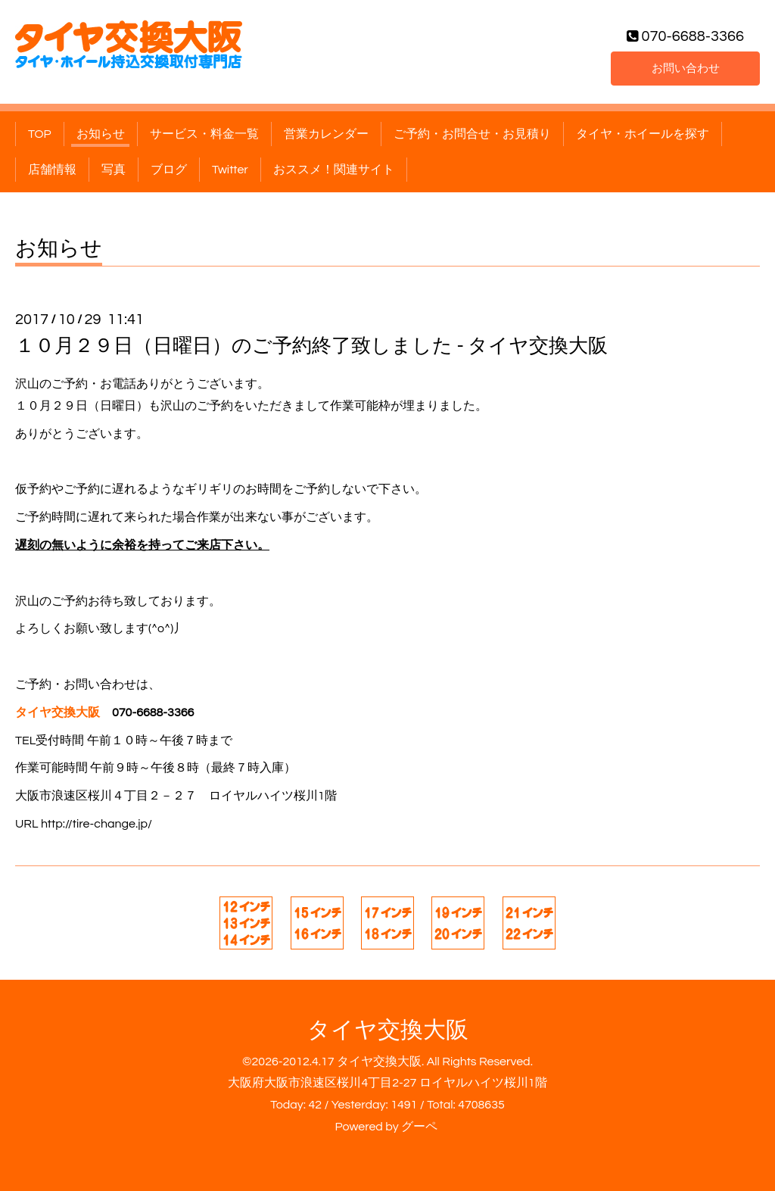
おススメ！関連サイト (333, 170)
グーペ (419, 1127)
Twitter (230, 170)
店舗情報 (52, 170)
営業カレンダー (326, 134)
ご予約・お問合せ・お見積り (472, 134)
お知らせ (100, 134)
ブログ (169, 170)
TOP (39, 134)
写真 (113, 170)
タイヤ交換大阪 (387, 1030)
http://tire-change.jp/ (96, 824)
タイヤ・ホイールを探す (642, 134)
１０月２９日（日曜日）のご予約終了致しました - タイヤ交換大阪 (311, 346)
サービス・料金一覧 (204, 134)
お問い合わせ (685, 67)
